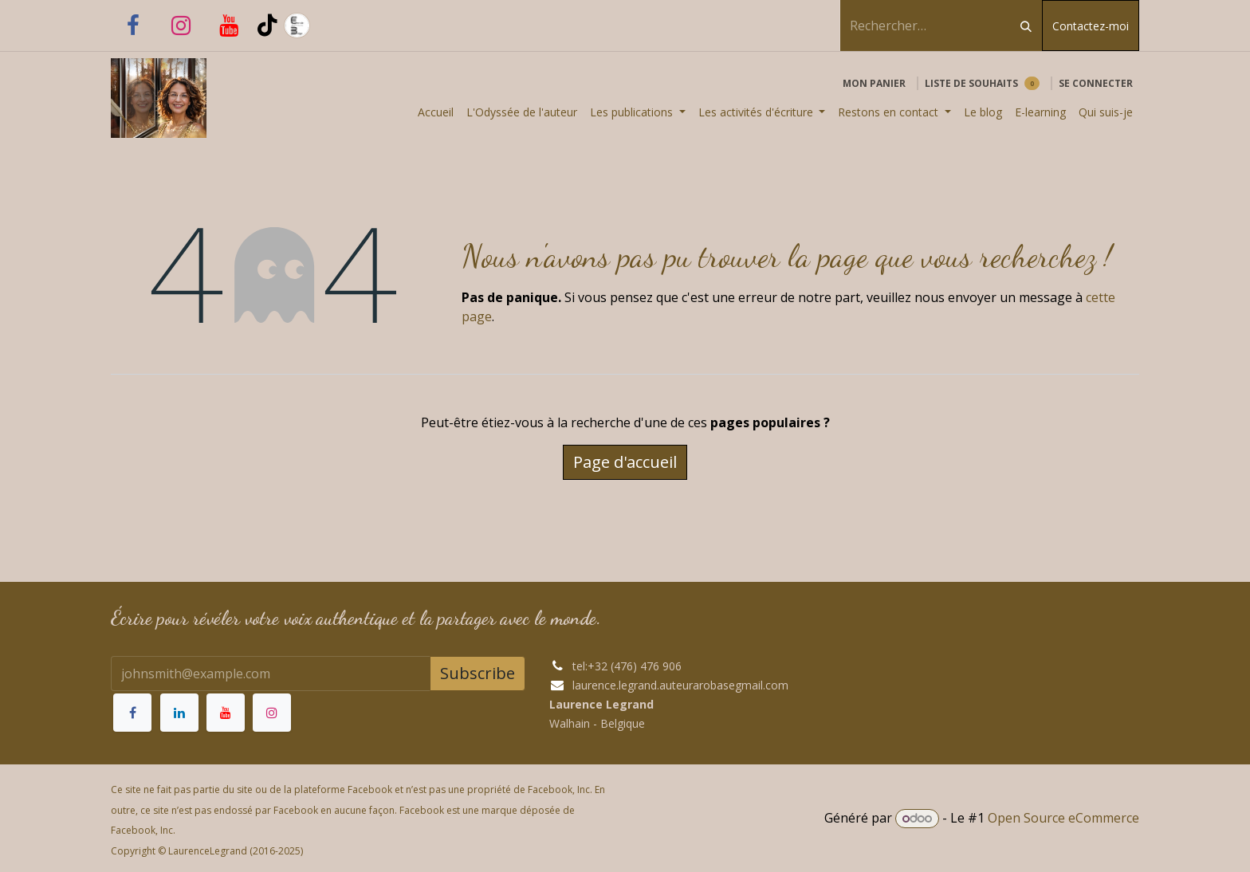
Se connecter (1096, 83)
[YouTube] (228, 25)
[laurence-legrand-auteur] (335, 26)
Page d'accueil (625, 462)
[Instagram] (181, 25)
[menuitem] (435, 112)
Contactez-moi (1090, 25)
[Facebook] (133, 25)
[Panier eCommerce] (874, 83)
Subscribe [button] (477, 673)
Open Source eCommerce (1063, 818)
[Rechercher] (1026, 25)
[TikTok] (267, 25)
